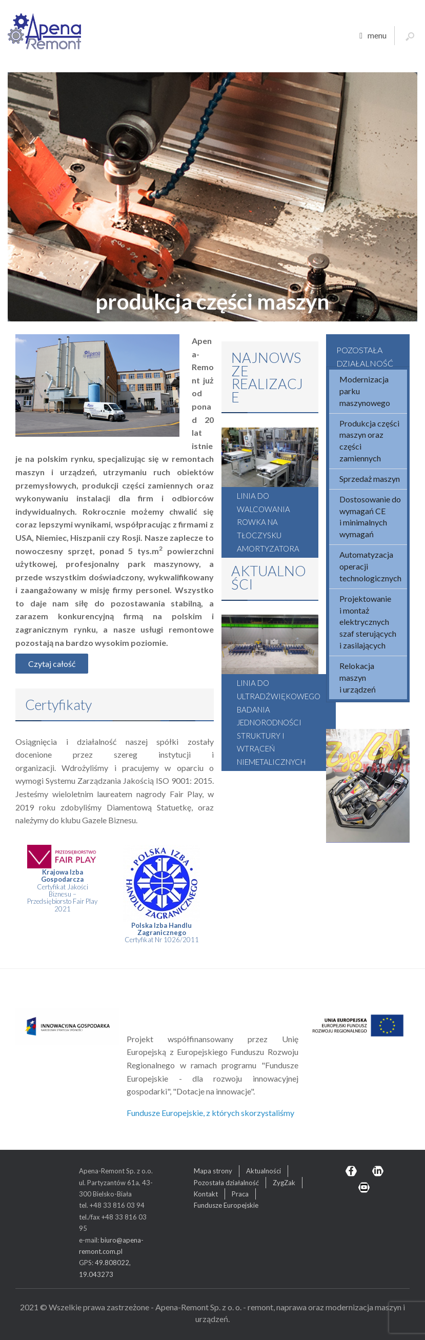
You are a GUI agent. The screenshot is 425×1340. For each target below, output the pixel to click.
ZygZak (284, 1183)
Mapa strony (213, 1171)
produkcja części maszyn (213, 301)
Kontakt (206, 1194)
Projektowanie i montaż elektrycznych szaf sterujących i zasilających (367, 622)
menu (373, 36)
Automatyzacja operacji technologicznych (370, 566)
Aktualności (263, 1171)
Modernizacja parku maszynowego (364, 391)
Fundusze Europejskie (226, 1205)
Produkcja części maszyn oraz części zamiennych (369, 440)
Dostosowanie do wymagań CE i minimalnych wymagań (370, 516)
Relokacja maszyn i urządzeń (357, 677)
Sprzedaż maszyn (369, 478)
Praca (240, 1194)
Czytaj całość (51, 663)
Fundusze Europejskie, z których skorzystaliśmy (210, 1113)
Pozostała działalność (226, 1183)
